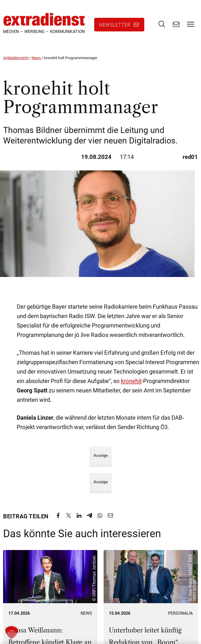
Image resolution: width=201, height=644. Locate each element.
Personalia (180, 612)
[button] (11, 632)
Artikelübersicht (16, 58)
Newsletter (115, 24)
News (36, 58)
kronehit (131, 381)
